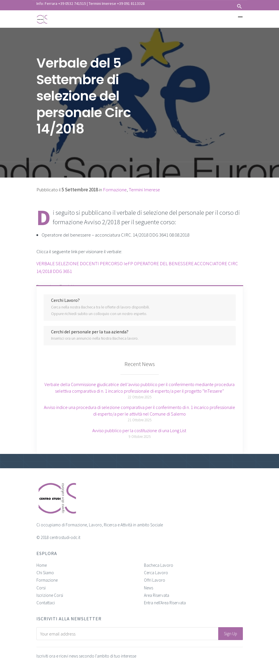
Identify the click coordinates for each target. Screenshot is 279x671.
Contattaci (45, 602)
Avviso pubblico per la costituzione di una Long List (139, 430)
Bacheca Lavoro (158, 565)
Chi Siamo (45, 572)
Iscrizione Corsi (49, 595)
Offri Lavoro (154, 580)
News (148, 588)
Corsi (41, 588)
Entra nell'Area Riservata (165, 602)
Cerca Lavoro (156, 572)
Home (41, 565)
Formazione (47, 580)
